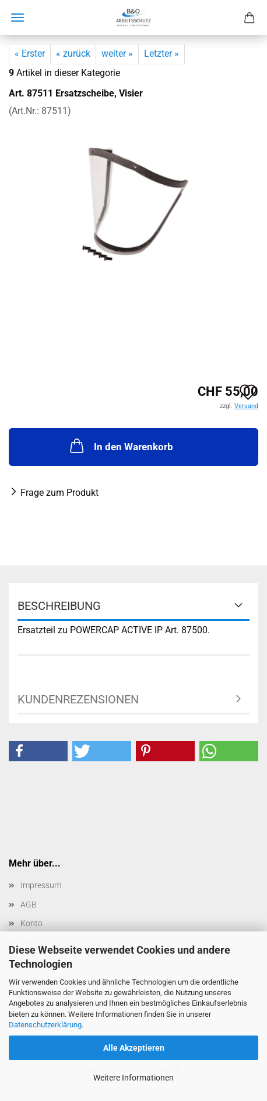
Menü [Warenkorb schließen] (17, 17)
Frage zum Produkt (59, 492)
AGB (28, 904)
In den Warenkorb (120, 445)
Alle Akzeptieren (133, 1047)
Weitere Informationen (133, 1077)
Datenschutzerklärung (45, 1024)
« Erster (30, 53)
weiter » (117, 53)
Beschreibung (59, 606)
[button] (38, 751)
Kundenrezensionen (78, 699)
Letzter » (161, 53)
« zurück (73, 53)
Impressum (40, 885)
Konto (31, 923)
